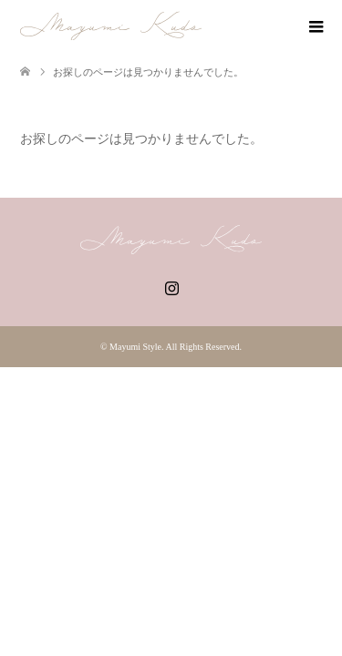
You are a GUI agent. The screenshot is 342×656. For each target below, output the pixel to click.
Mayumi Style (135, 347)
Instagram (171, 286)
